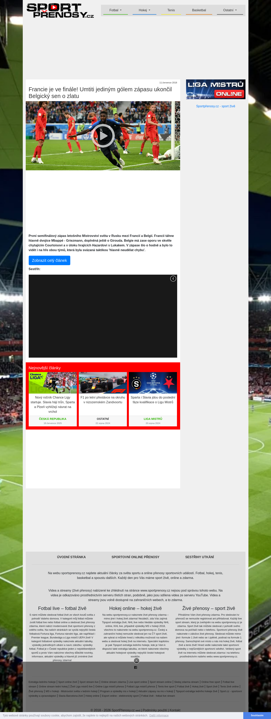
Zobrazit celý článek (49, 260)
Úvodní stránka (71, 557)
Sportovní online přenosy (136, 557)
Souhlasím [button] (257, 715)
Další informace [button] (159, 715)
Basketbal (199, 10)
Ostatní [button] (228, 10)
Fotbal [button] (114, 10)
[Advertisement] (135, 48)
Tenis (171, 10)
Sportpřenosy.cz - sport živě (215, 106)
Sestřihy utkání (199, 557)
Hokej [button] (143, 10)
